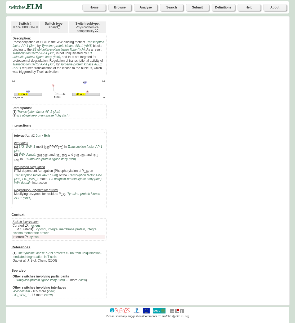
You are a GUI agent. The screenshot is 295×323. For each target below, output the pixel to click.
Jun (38, 135)
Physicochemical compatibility (87, 29)
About (275, 7)
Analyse (146, 7)
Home (94, 7)
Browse (120, 7)
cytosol (41, 229)
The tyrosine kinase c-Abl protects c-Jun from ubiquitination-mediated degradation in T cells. (57, 255)
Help (248, 7)
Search (171, 7)
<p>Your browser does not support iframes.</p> (203, 160)
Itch (47, 135)
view (82, 280)
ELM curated (21, 229)
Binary (52, 27)
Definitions (223, 7)
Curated (18, 225)
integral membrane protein (66, 229)
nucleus (35, 225)
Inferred (18, 237)
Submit (197, 7)
